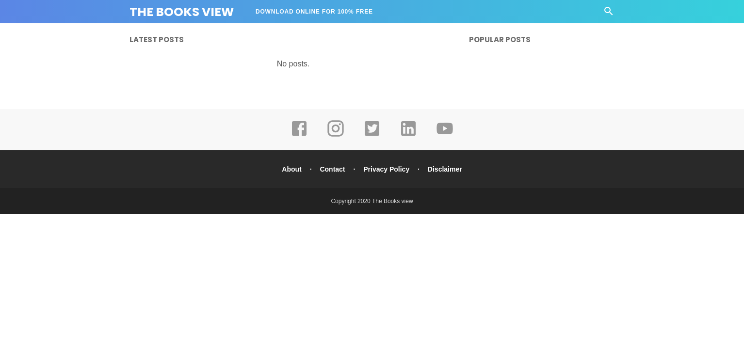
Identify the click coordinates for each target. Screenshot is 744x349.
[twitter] (372, 135)
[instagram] (335, 135)
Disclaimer (445, 169)
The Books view (392, 201)
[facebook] (299, 135)
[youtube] (444, 135)
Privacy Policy (386, 169)
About (291, 169)
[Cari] (609, 14)
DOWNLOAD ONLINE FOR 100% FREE (314, 11)
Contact (332, 169)
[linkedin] (408, 135)
